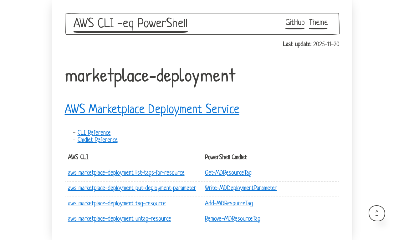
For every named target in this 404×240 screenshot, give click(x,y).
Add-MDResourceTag (229, 204)
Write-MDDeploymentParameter (241, 188)
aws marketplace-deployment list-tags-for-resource (126, 173)
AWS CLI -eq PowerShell (131, 24)
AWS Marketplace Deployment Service (152, 110)
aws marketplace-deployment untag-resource (119, 219)
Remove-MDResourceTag (232, 219)
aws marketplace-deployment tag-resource (117, 204)
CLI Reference (94, 133)
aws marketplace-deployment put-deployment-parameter (132, 188)
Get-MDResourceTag (228, 173)
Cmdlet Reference (98, 140)
